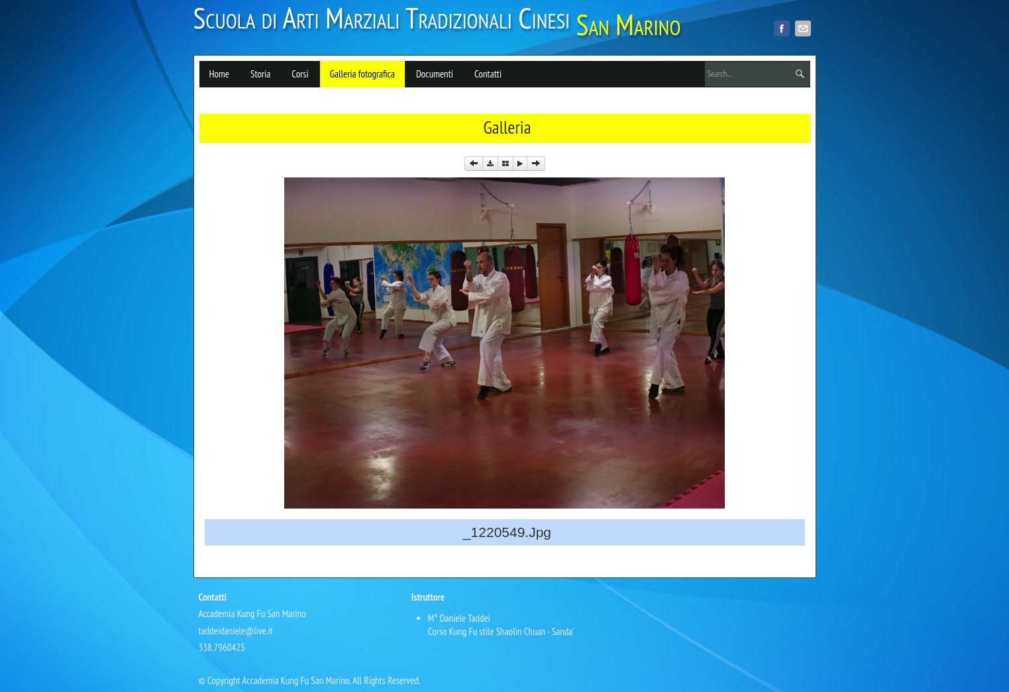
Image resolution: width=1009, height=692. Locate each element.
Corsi (300, 74)
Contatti (488, 74)
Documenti (434, 74)
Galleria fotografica (362, 74)
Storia (260, 74)
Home (219, 74)
